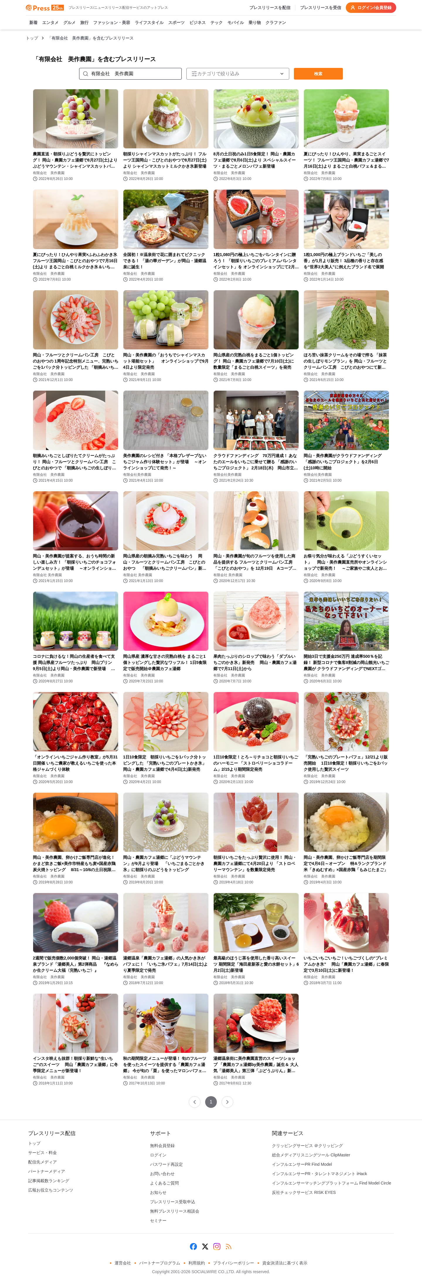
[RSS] (228, 1246)
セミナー (158, 1220)
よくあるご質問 (164, 1183)
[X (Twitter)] (205, 1246)
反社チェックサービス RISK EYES (304, 1192)
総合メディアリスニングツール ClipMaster (311, 1155)
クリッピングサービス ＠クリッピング (307, 1145)
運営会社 (123, 1263)
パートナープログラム (159, 1263)
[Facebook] (193, 1246)
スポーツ (176, 22)
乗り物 (255, 22)
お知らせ (158, 1192)
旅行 (84, 22)
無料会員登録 (162, 1145)
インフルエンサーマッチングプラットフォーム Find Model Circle (331, 1183)
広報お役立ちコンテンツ (50, 1190)
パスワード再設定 (166, 1164)
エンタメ (50, 22)
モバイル (235, 22)
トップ (32, 38)
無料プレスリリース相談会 (174, 1211)
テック (216, 22)
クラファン (276, 22)
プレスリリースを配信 (269, 7)
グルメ (69, 22)
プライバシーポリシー (233, 1263)
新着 (33, 22)
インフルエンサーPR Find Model (302, 1164)
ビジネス (197, 22)
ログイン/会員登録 (371, 7)
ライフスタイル (149, 22)
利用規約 (196, 1263)
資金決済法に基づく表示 (284, 1263)
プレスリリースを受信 (320, 7)
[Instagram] (216, 1246)
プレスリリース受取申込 (172, 1201)
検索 (318, 73)
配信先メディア (42, 1162)
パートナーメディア (46, 1171)
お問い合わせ (162, 1173)
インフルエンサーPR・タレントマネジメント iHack (319, 1173)
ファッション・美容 (111, 22)
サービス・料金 (42, 1152)
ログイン (158, 1155)
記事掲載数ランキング (48, 1180)
